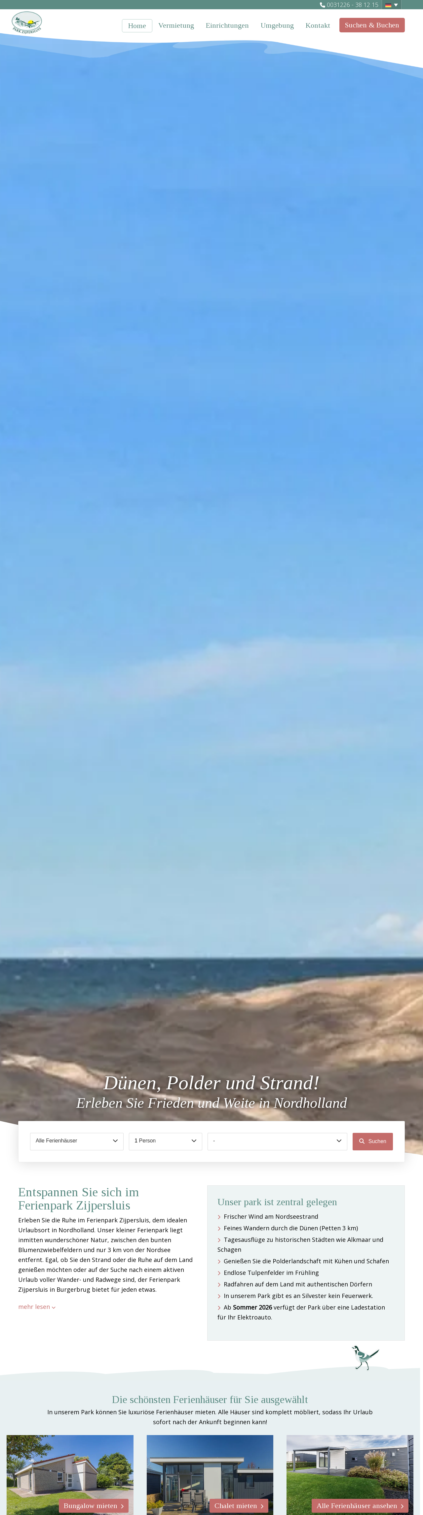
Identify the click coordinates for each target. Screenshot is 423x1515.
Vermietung (176, 25)
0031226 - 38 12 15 (352, 5)
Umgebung (277, 25)
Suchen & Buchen (372, 25)
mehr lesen (34, 1307)
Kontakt (318, 25)
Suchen (376, 1141)
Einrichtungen (227, 25)
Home (137, 25)
